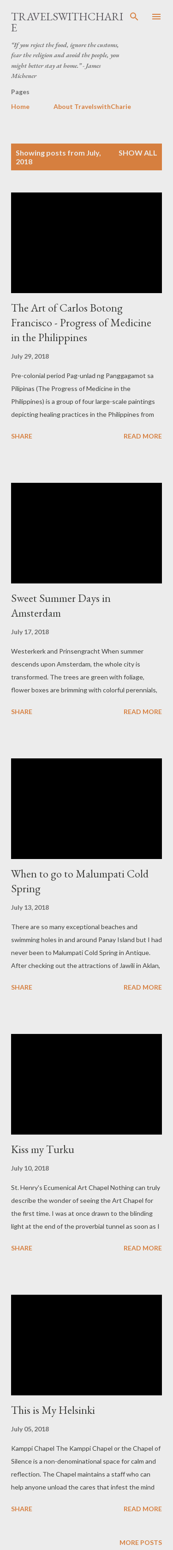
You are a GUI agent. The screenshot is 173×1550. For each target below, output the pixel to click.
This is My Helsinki (53, 1410)
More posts (140, 1542)
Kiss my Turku (42, 1149)
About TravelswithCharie (92, 106)
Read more (143, 436)
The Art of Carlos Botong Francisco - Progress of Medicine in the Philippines (81, 322)
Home (20, 106)
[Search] (134, 16)
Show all (138, 152)
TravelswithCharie (67, 22)
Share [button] (21, 436)
